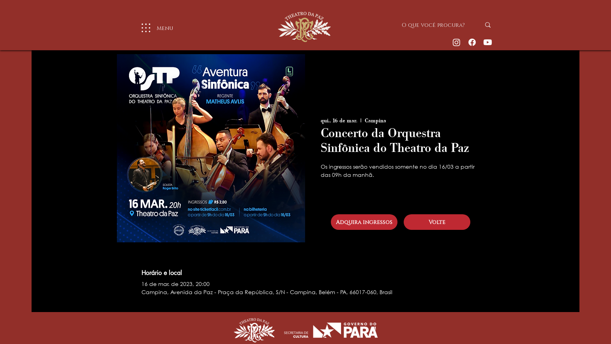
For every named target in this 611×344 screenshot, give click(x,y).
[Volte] (437, 222)
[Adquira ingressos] (364, 222)
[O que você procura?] (435, 25)
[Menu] (154, 28)
